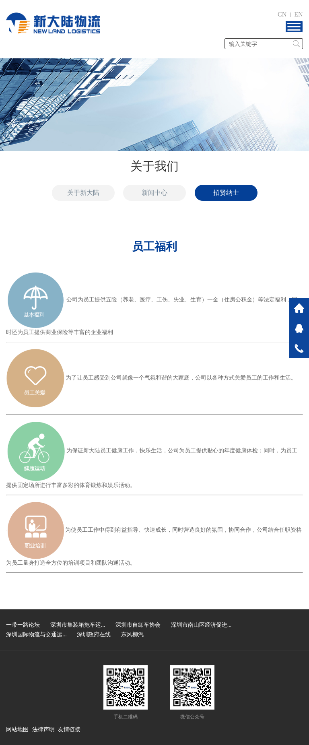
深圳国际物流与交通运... (36, 634)
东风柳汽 (132, 634)
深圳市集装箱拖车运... (77, 625)
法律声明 (43, 729)
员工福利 (154, 246)
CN (282, 14)
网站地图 (17, 729)
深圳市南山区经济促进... (201, 625)
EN (298, 14)
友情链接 (69, 729)
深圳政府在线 (94, 634)
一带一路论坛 (23, 625)
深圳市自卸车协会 (138, 625)
